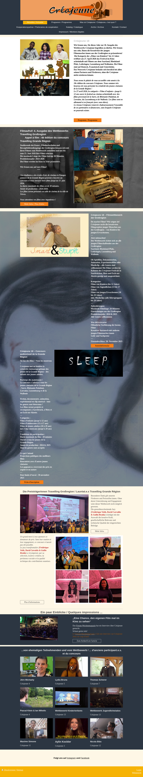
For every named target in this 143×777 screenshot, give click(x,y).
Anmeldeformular (102, 346)
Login (139, 770)
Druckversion (9, 770)
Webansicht (136, 773)
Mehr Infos (99, 531)
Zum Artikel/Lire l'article (87, 641)
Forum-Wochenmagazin (86, 626)
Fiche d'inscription (31, 482)
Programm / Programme (87, 120)
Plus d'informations (32, 602)
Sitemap (20, 770)
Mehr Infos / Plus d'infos (34, 204)
